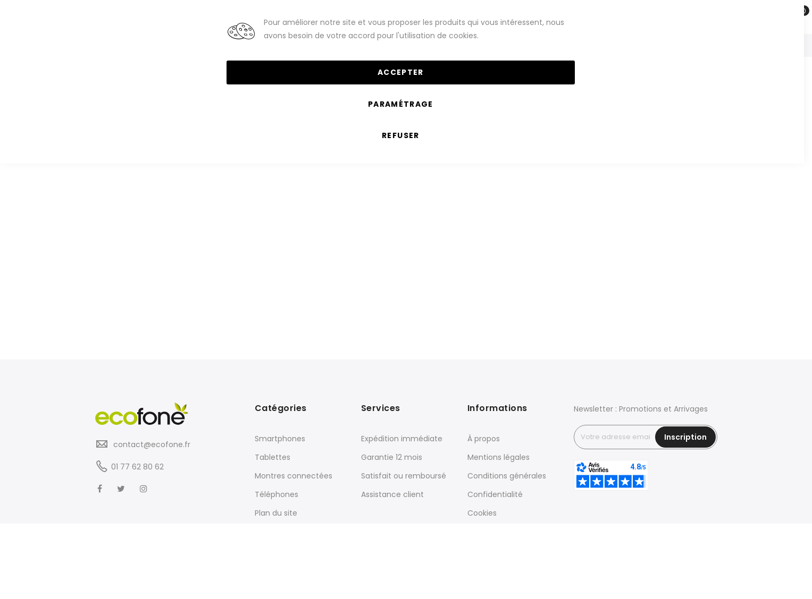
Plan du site (276, 513)
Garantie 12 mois (391, 457)
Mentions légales (498, 457)
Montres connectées (293, 475)
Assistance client (392, 494)
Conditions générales (506, 475)
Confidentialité (495, 494)
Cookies (482, 513)
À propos (483, 438)
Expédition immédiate (401, 438)
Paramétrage (400, 104)
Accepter (401, 72)
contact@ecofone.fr (150, 444)
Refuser (400, 135)
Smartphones (280, 438)
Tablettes (272, 457)
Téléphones (276, 494)
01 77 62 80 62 (137, 466)
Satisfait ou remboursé (403, 475)
